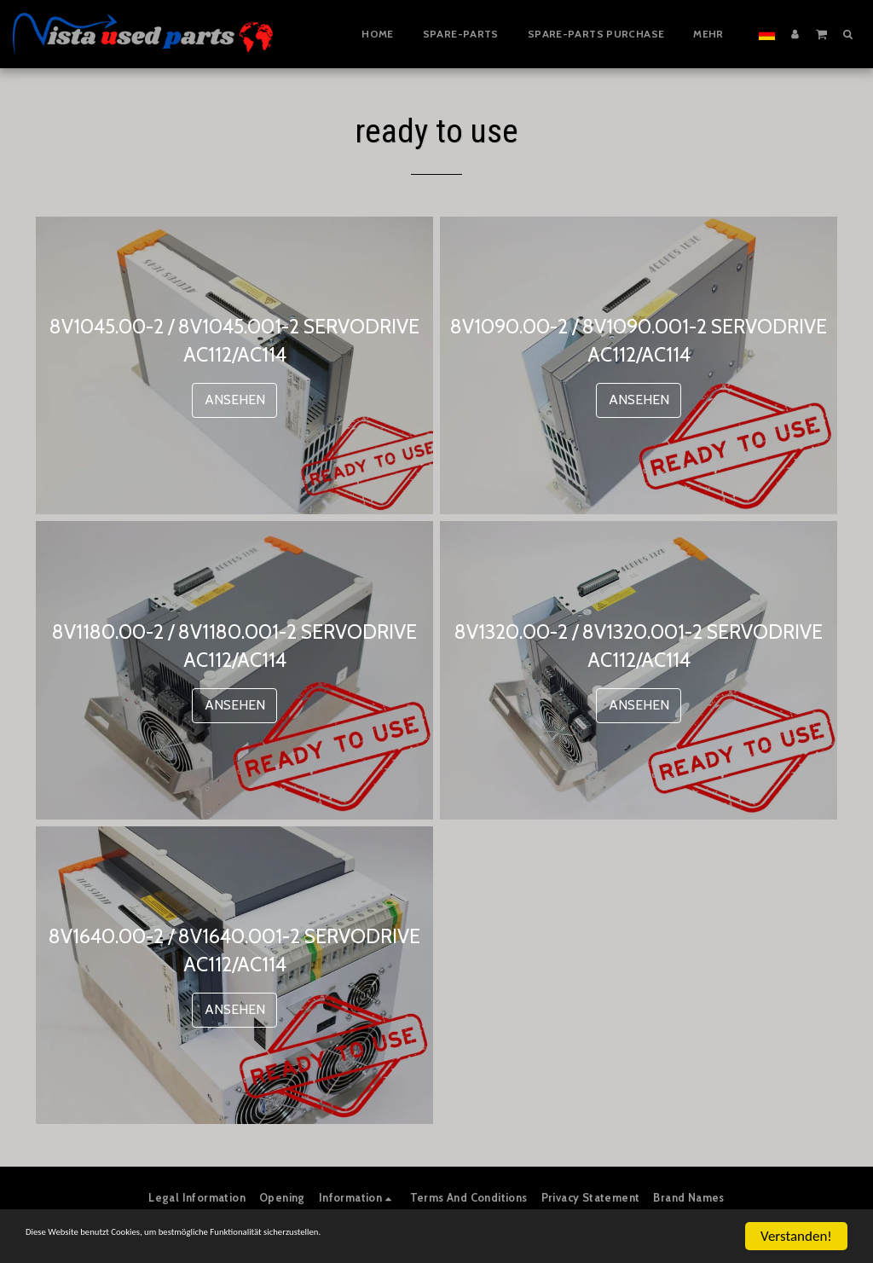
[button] (821, 33)
